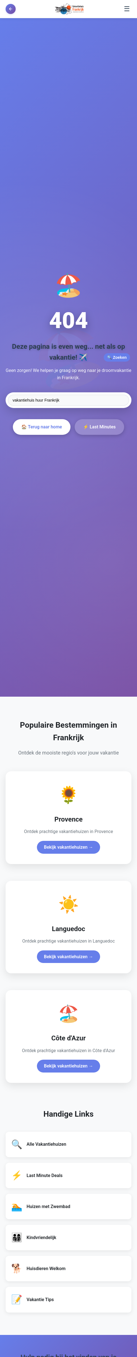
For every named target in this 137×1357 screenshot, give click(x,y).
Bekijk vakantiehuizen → (68, 847)
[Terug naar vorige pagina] (11, 9)
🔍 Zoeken (117, 357)
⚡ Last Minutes (99, 427)
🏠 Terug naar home (41, 427)
